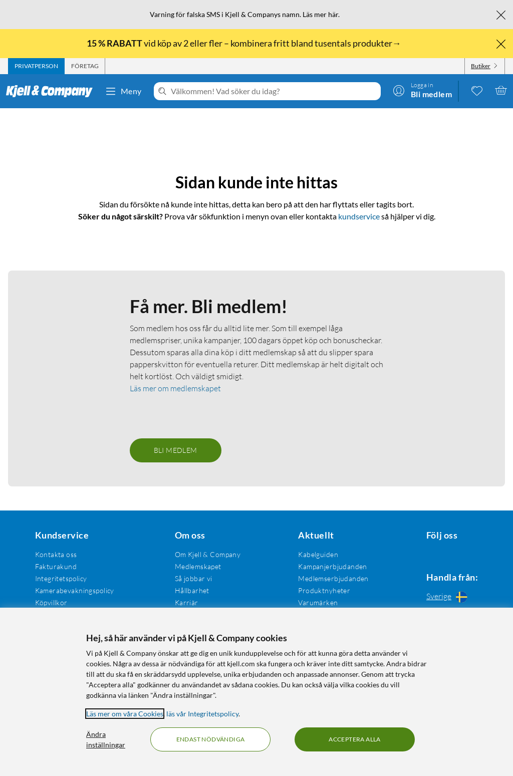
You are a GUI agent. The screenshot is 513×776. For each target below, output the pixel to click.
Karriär (183, 600)
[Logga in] (422, 90)
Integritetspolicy (60, 576)
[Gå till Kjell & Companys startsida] (52, 91)
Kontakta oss (55, 552)
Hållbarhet (189, 588)
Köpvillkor (50, 600)
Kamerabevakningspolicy (73, 588)
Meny (123, 91)
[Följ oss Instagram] (449, 552)
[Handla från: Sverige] (449, 596)
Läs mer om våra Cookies (124, 713)
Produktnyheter (319, 588)
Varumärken (313, 600)
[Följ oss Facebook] (425, 552)
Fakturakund (55, 564)
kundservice (359, 202)
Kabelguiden (313, 552)
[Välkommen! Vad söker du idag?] (274, 91)
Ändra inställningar (105, 739)
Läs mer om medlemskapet (175, 386)
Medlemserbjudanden (328, 576)
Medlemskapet (195, 564)
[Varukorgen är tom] (501, 90)
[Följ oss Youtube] (473, 552)
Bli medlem (175, 448)
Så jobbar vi (190, 576)
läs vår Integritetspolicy (202, 713)
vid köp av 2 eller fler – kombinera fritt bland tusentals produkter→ (245, 43)
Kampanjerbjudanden (327, 564)
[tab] (36, 66)
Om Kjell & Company (205, 552)
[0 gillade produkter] (477, 90)
